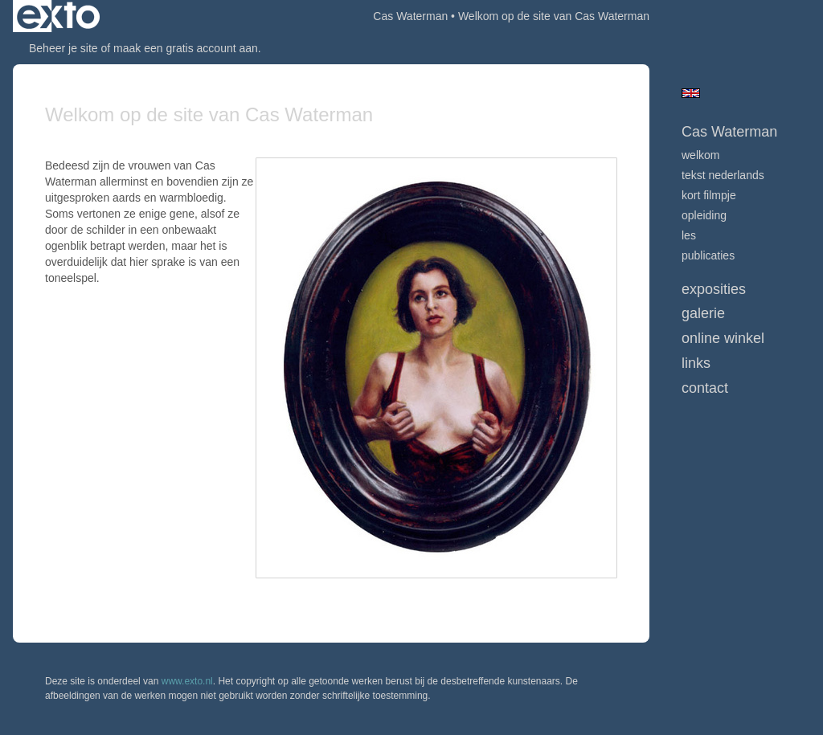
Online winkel (723, 338)
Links (696, 363)
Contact (705, 388)
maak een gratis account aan (185, 48)
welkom (700, 155)
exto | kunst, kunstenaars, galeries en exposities (58, 16)
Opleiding (704, 215)
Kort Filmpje (709, 195)
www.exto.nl (187, 681)
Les (689, 235)
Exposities (714, 289)
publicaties (708, 255)
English (691, 93)
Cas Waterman (410, 16)
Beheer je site (63, 48)
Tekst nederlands (723, 175)
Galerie (703, 313)
